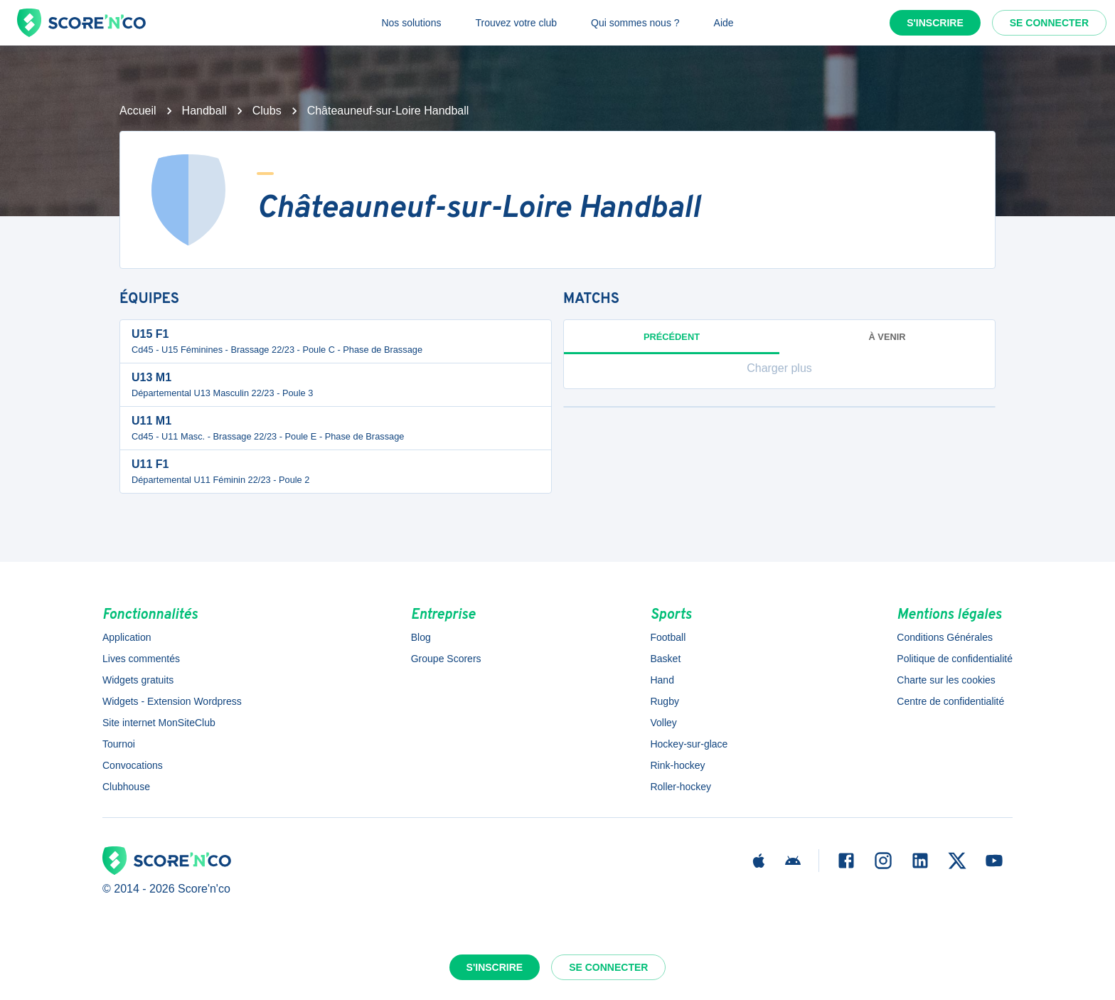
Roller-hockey (680, 786)
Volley (663, 722)
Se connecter (1049, 22)
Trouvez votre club (516, 22)
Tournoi (118, 744)
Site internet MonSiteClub (158, 722)
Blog (421, 637)
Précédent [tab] (671, 342)
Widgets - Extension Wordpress (172, 701)
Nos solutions (411, 22)
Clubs (267, 111)
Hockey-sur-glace (688, 744)
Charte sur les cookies (946, 680)
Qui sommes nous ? (635, 22)
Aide (724, 22)
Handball (204, 111)
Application (126, 637)
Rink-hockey (677, 765)
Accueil (137, 111)
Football (667, 637)
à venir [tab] (887, 336)
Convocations (132, 765)
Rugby (664, 701)
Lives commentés (141, 658)
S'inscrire (935, 22)
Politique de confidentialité (955, 658)
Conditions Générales (945, 637)
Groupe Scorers (446, 658)
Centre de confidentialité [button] (950, 701)
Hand (661, 680)
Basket (665, 658)
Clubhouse (126, 786)
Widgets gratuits (138, 680)
